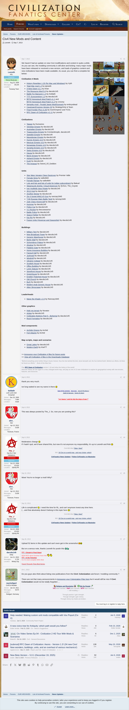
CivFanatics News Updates (61, 457)
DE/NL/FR (15, 467)
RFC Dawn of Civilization (34, 367)
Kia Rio (30, 217)
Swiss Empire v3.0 (34, 150)
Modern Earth (32, 347)
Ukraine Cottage (33, 261)
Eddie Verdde (14, 628)
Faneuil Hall (32, 253)
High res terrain (33, 311)
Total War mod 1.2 (34, 86)
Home (10, 24)
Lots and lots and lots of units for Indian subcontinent (49, 183)
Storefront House (34, 271)
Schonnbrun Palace (35, 242)
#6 (124, 503)
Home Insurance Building (37, 250)
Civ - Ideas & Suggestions (39, 628)
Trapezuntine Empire (35, 132)
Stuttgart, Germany (12, 594)
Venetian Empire (33, 127)
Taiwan (30, 124)
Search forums (18, 29)
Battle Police (32, 212)
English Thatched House (37, 277)
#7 (124, 539)
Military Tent (32, 232)
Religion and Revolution (64, 586)
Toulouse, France (13, 432)
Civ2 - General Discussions (36, 639)
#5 (124, 473)
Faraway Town (14, 89)
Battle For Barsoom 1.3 (36, 94)
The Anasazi (32, 164)
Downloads (50, 24)
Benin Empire (32, 156)
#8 (124, 570)
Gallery (66, 24)
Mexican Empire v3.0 (35, 142)
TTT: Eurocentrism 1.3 (36, 96)
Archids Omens (33, 330)
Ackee (29, 313)
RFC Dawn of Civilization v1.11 (40, 112)
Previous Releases (31, 658)
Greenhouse (32, 274)
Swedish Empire (33, 135)
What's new (33, 24)
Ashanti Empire (33, 158)
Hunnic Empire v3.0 (35, 140)
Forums (20, 24)
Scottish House (33, 263)
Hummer (30, 204)
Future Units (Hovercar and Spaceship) (43, 220)
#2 (124, 377)
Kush (29, 161)
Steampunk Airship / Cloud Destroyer (42, 186)
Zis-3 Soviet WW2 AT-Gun (38, 196)
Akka (118, 636)
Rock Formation (33, 318)
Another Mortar (33, 194)
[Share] (120, 59)
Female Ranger (33, 181)
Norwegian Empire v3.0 (36, 145)
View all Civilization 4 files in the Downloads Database (46, 357)
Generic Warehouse (35, 237)
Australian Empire (34, 129)
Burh (29, 282)
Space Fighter (32, 215)
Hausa (29, 153)
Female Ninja (32, 178)
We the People (85, 586)
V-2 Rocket (31, 210)
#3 (124, 407)
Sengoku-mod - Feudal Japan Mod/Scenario (45, 104)
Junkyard (30, 256)
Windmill (30, 258)
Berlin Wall (31, 240)
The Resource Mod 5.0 (36, 91)
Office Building (33, 266)
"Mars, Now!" (78, 448)
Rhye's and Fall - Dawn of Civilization (43, 650)
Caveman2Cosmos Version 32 (39, 107)
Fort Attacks (32, 333)
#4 (124, 437)
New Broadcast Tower (36, 234)
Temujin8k (117, 646)
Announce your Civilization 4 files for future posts (44, 354)
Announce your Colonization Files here (73, 579)
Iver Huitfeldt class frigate (37, 188)
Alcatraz (30, 245)
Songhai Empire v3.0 (35, 148)
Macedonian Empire (35, 137)
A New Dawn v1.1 (34, 89)
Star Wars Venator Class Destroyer (41, 175)
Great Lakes (32, 344)
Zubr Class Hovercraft (36, 202)
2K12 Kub (31, 191)
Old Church (31, 279)
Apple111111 (14, 650)
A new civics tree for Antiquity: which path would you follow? (38, 626)
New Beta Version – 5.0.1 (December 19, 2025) (32, 655)
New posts (7, 29)
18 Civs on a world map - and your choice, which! (74, 452)
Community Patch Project (34, 621)
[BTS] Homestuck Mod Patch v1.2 (41, 102)
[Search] (117, 24)
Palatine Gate (32, 248)
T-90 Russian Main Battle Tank (39, 199)
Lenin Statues (32, 269)
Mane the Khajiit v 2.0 (36, 299)
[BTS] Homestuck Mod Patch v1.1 (41, 99)
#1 (124, 59)
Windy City (15, 561)
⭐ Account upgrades (34, 29)
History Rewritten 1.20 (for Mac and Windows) (46, 83)
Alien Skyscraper (34, 287)
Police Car (31, 207)
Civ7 (78, 24)
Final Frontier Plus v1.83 (37, 110)
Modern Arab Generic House (39, 285)
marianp (13, 621)
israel (17, 402)
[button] (41, 24)
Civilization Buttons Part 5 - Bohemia (42, 316)
